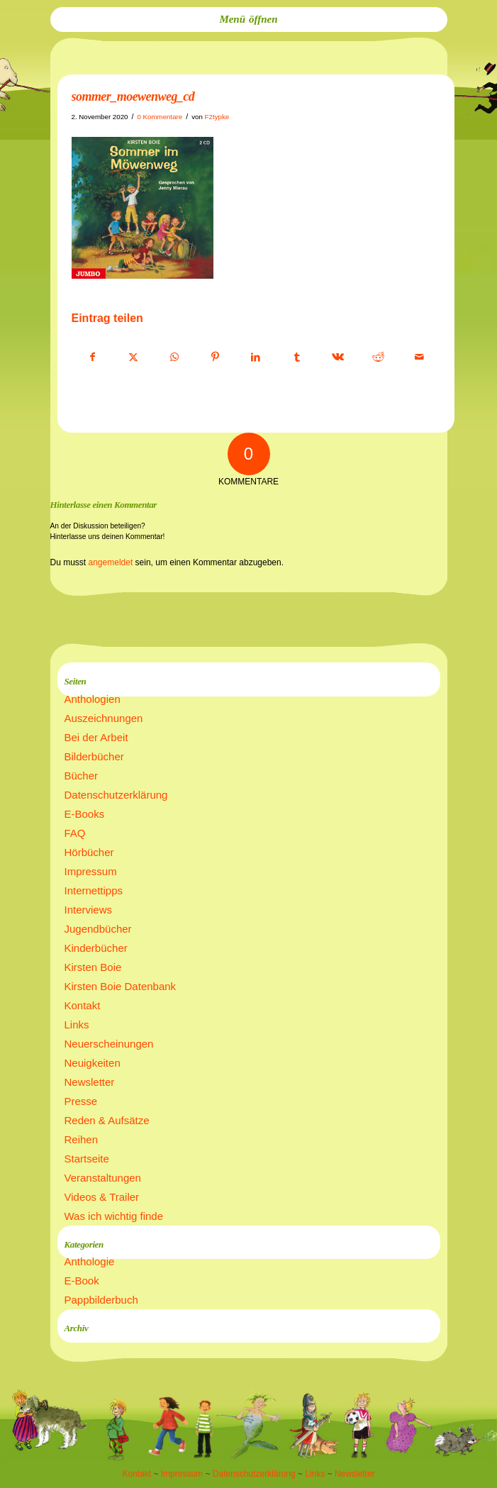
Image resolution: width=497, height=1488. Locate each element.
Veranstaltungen (103, 1178)
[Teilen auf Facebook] (92, 357)
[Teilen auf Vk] (338, 357)
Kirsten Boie (93, 967)
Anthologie (90, 1261)
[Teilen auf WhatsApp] (175, 357)
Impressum (91, 871)
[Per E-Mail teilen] (419, 357)
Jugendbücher (98, 929)
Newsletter (90, 1082)
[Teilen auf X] (133, 357)
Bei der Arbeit (96, 737)
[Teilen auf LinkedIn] (256, 357)
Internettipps (94, 890)
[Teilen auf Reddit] (378, 357)
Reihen (82, 1139)
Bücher (82, 776)
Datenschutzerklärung (116, 795)
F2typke (217, 117)
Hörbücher (89, 852)
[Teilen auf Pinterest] (215, 357)
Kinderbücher (96, 948)
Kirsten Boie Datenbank (121, 986)
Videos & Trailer (102, 1197)
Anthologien (93, 699)
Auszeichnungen (104, 718)
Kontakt (83, 1005)
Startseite (87, 1159)
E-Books (85, 814)
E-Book (82, 1281)
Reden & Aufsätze (107, 1120)
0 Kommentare (159, 117)
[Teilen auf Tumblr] (297, 357)
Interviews (89, 910)
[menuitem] (248, 19)
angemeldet (111, 562)
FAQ (75, 833)
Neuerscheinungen (109, 1044)
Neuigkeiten (93, 1063)
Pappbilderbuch (101, 1300)
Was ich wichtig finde (114, 1216)
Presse (81, 1101)
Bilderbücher (94, 756)
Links (77, 1024)
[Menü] (248, 19)
